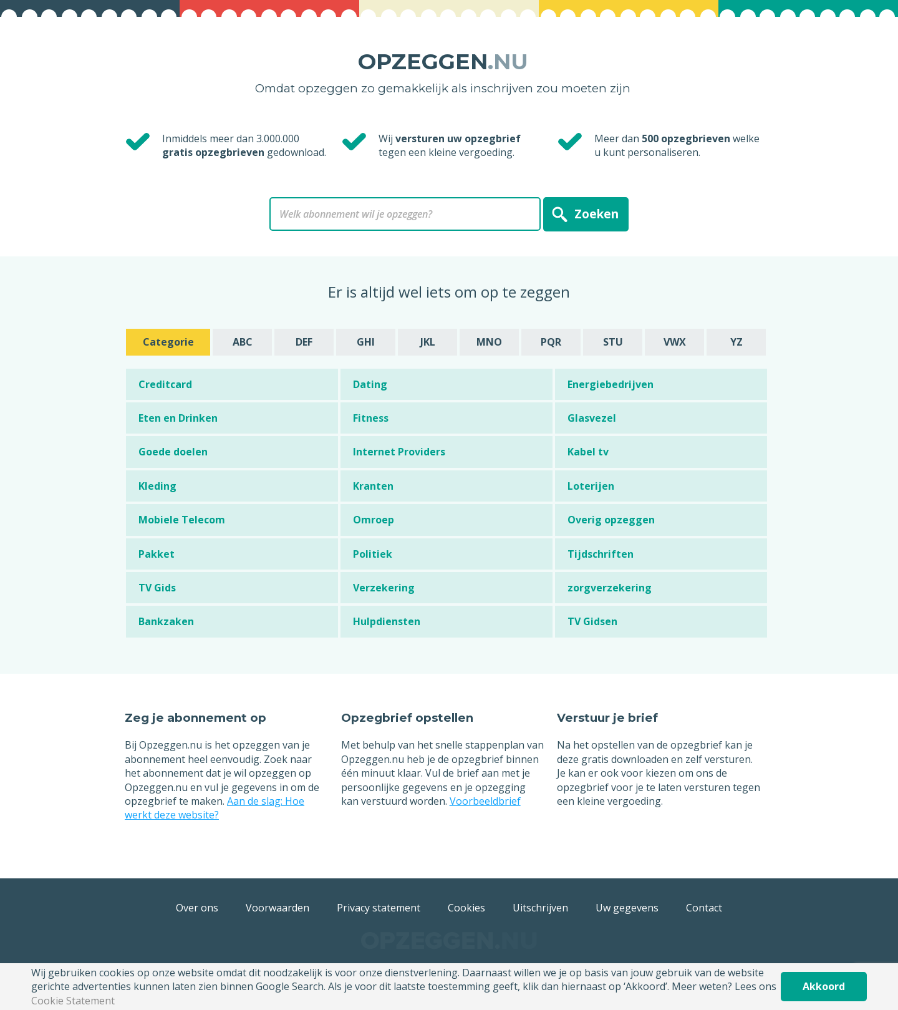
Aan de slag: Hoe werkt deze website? (214, 808)
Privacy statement (378, 908)
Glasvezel (591, 418)
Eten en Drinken (178, 418)
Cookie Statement (73, 1001)
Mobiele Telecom (181, 520)
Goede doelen (173, 452)
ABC (243, 342)
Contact (704, 908)
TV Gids (157, 588)
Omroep (373, 520)
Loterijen (590, 486)
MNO (489, 342)
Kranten (373, 486)
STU (613, 342)
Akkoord (824, 986)
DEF (304, 342)
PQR (551, 342)
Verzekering (384, 588)
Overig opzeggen (611, 520)
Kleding (157, 486)
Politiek (372, 554)
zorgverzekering (609, 588)
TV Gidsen (592, 621)
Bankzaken (166, 621)
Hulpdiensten (386, 621)
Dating (370, 384)
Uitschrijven (540, 908)
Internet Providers (399, 452)
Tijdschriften (600, 554)
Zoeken (596, 213)
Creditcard (165, 384)
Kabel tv (588, 452)
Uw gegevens (627, 908)
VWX (675, 342)
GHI (366, 342)
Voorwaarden (277, 908)
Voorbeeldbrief (485, 801)
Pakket (156, 554)
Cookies (466, 908)
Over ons (197, 908)
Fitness (371, 418)
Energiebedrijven (610, 384)
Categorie (168, 342)
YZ (736, 342)
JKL (427, 342)
